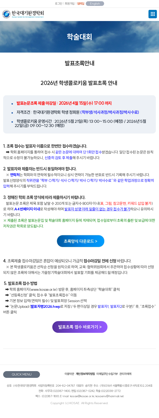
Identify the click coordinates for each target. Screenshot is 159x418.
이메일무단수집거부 (107, 374)
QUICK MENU (22, 374)
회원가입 (69, 3)
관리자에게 (125, 374)
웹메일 (80, 3)
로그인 (58, 3)
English (95, 3)
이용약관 (69, 374)
